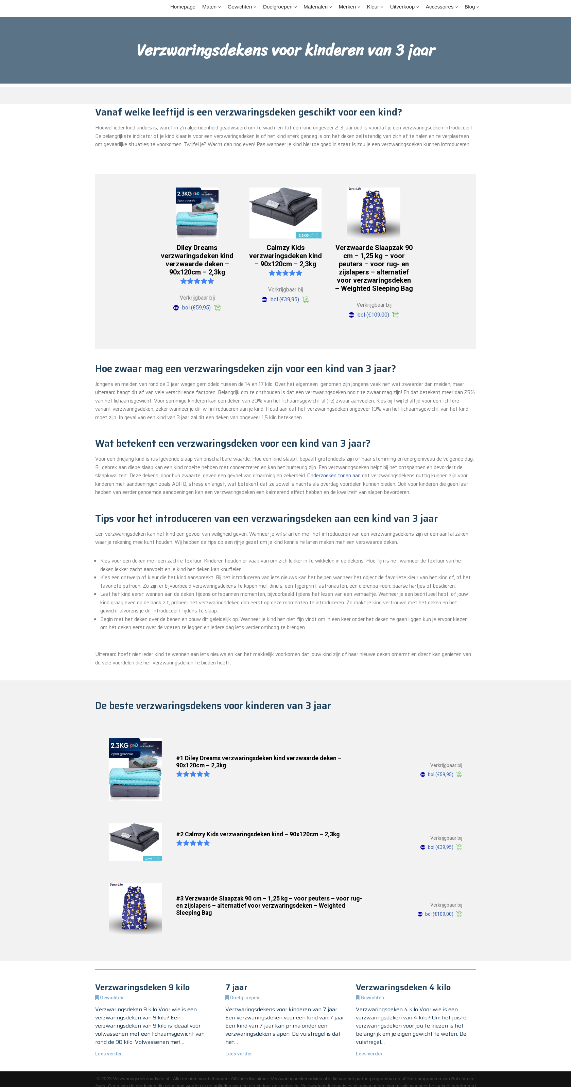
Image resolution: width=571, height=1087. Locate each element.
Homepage (170, 7)
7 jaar (236, 1042)
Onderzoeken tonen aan (152, 498)
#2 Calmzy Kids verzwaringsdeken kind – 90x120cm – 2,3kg (258, 889)
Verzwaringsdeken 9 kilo (142, 1042)
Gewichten (111, 1053)
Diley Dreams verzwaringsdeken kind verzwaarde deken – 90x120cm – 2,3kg (197, 271)
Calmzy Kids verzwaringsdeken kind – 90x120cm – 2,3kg (285, 267)
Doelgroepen (244, 1053)
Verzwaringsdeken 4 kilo (403, 1042)
